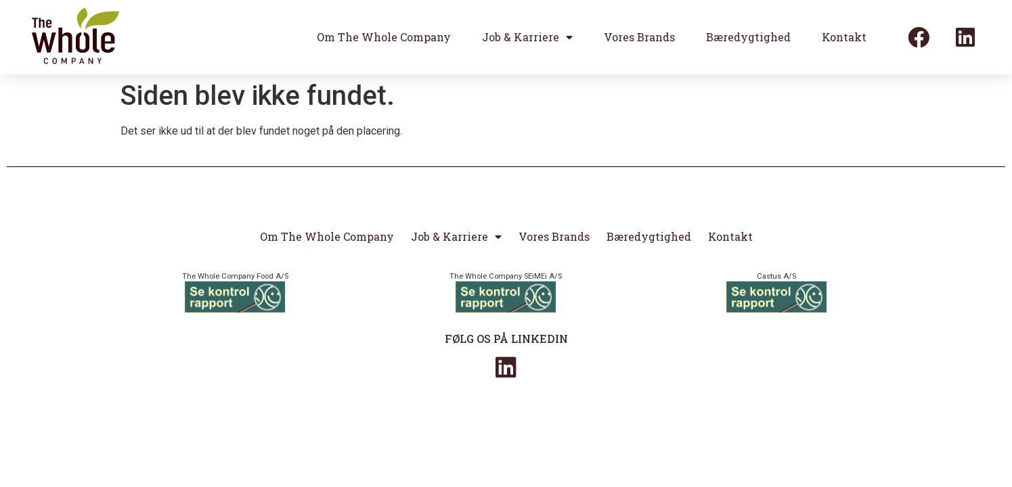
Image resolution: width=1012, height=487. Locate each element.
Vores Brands (639, 37)
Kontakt (844, 37)
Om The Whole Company (384, 37)
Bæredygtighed (748, 37)
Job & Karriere (527, 37)
